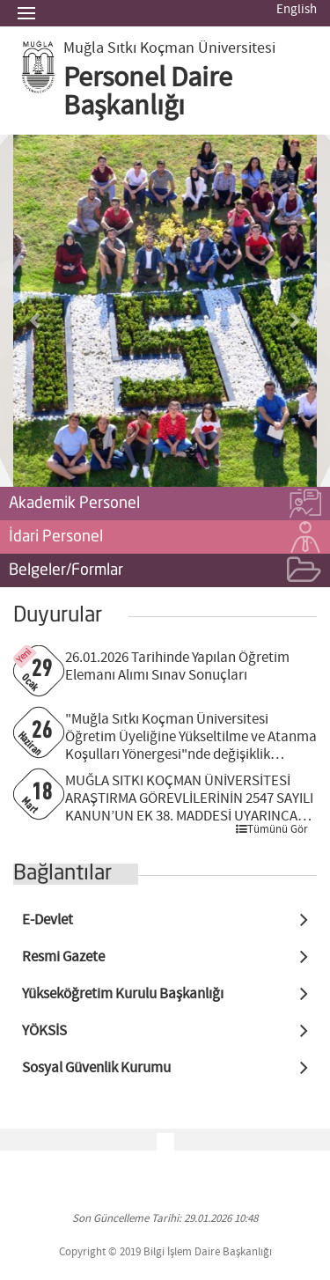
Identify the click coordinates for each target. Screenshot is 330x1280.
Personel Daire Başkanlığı (147, 92)
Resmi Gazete (63, 957)
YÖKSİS (44, 1031)
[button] (36, 311)
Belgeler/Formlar (165, 571)
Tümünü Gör (272, 829)
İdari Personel (165, 538)
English (296, 9)
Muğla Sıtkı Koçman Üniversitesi (169, 48)
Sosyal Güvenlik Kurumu (96, 1068)
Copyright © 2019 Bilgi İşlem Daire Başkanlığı (165, 1252)
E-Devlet (47, 920)
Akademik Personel (165, 504)
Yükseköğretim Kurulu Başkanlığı (123, 994)
